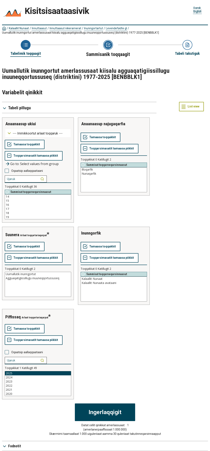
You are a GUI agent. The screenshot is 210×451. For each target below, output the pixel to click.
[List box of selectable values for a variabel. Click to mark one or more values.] (38, 206)
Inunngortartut (93, 28)
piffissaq (13, 316)
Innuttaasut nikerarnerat (65, 28)
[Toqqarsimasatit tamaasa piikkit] (34, 156)
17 (38, 209)
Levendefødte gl (116, 28)
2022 (38, 386)
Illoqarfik (114, 169)
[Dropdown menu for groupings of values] (38, 133)
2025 (38, 373)
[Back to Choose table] (25, 48)
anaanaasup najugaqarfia (103, 123)
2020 (38, 394)
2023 (38, 381)
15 (38, 201)
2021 (38, 390)
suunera (12, 234)
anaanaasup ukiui (20, 123)
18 (38, 213)
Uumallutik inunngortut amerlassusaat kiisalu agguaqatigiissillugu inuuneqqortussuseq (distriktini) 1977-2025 (80, 32)
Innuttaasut (39, 28)
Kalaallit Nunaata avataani (114, 283)
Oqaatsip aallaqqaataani (27, 170)
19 (38, 217)
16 (38, 205)
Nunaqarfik (114, 174)
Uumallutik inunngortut (38, 274)
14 (38, 197)
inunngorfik (91, 233)
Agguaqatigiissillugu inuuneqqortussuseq (38, 278)
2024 (38, 377)
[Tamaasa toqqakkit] (25, 144)
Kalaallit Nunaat (19, 28)
